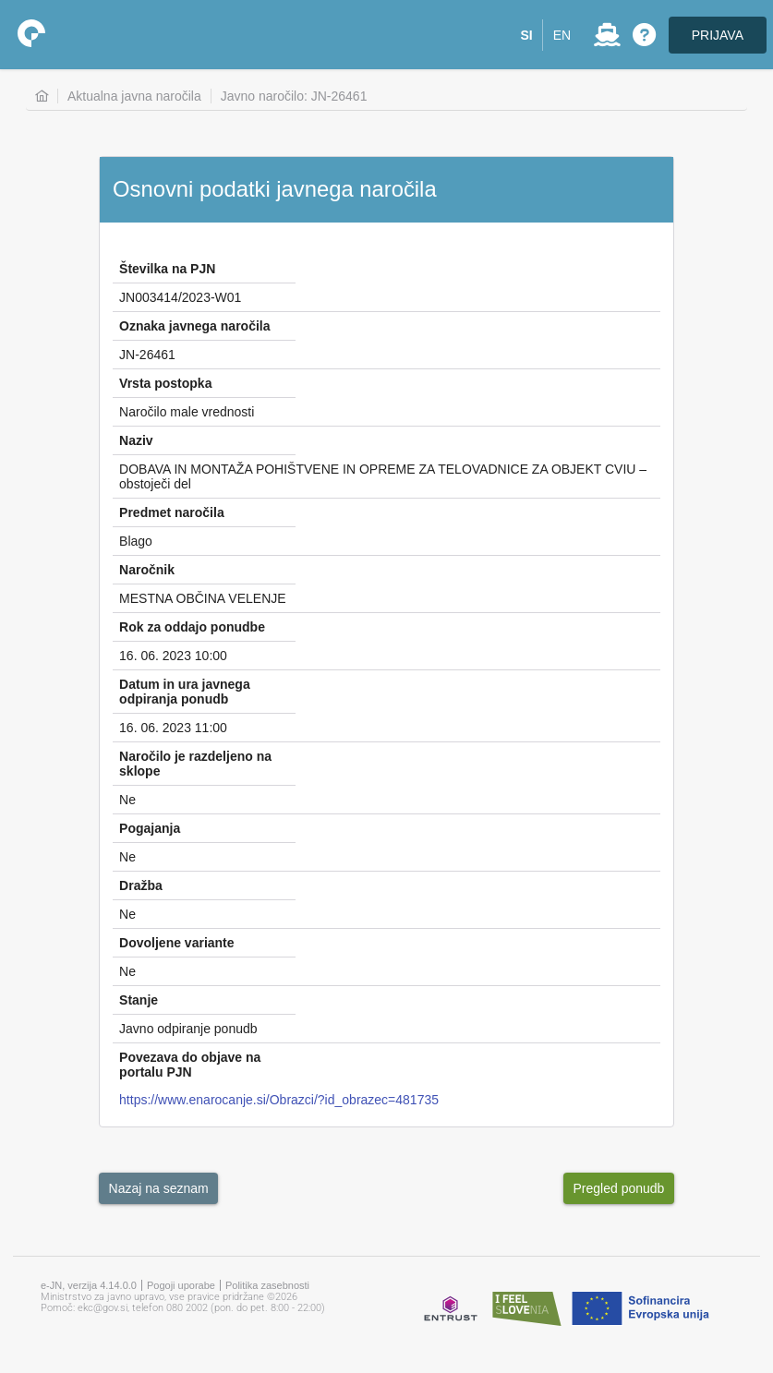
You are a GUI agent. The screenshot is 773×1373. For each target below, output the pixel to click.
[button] (527, 35)
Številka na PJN (167, 268)
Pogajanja (149, 828)
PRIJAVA (717, 35)
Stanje (138, 1000)
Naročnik (147, 569)
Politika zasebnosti (267, 1285)
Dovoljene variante (177, 942)
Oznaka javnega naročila (194, 326)
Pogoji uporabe (181, 1285)
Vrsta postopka (165, 383)
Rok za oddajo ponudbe (192, 627)
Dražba (141, 885)
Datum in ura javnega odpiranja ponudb (184, 691)
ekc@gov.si (102, 1308)
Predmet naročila (171, 512)
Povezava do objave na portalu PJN (189, 1064)
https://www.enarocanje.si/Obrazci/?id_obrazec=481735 (279, 1099)
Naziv (136, 440)
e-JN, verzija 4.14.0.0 (89, 1285)
